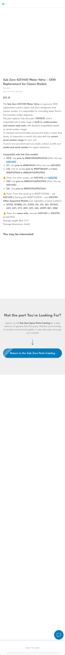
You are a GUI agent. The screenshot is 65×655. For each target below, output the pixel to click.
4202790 (52, 177)
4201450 (10, 161)
